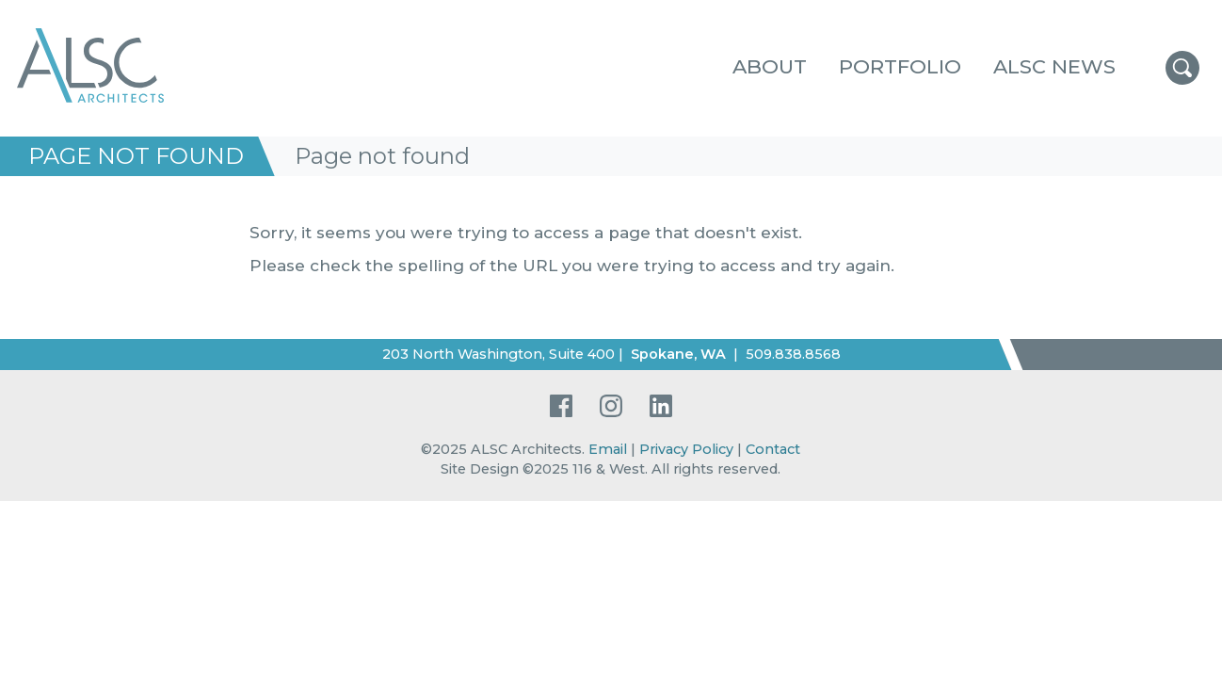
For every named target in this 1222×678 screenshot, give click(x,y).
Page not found (136, 156)
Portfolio (900, 66)
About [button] (769, 66)
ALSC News (1054, 66)
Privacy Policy (686, 449)
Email (607, 449)
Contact (773, 449)
